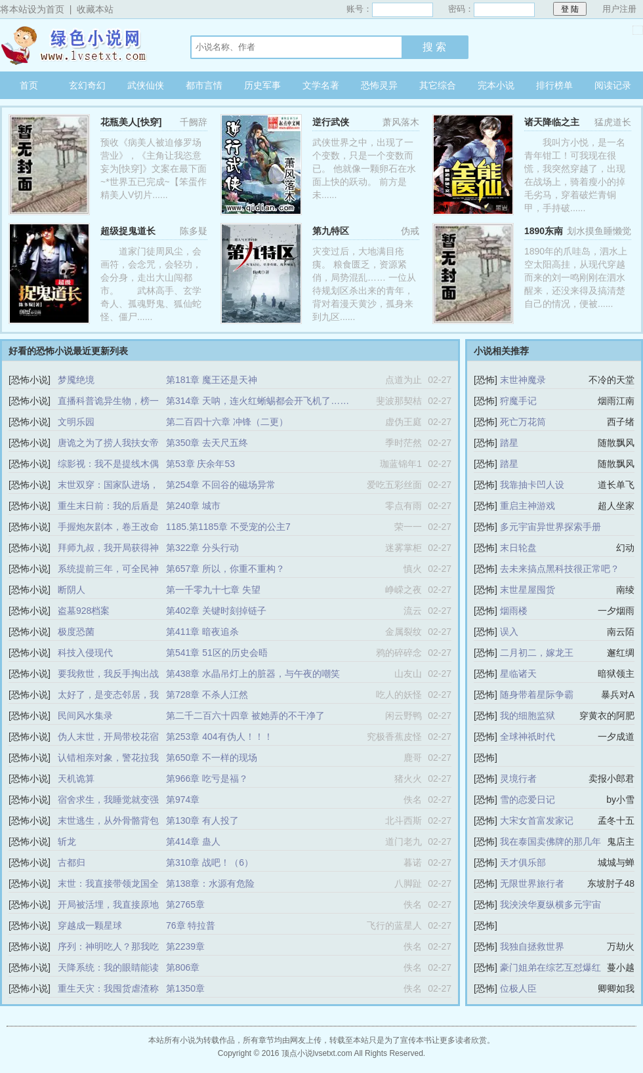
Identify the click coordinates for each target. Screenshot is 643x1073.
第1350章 (185, 988)
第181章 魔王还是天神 (211, 380)
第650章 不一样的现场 (211, 757)
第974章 (182, 799)
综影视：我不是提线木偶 (108, 463)
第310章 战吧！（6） (209, 862)
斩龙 (67, 841)
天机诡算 (76, 778)
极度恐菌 (76, 631)
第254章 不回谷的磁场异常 (221, 484)
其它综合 (437, 85)
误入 (509, 631)
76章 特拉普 (190, 925)
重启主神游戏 (527, 505)
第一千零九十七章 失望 (213, 589)
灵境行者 (518, 778)
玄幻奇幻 (87, 85)
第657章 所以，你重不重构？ (225, 568)
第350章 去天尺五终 (207, 442)
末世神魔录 (523, 380)
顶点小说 (82, 45)
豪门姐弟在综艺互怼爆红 (550, 967)
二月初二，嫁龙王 (536, 652)
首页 (29, 85)
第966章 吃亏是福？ (207, 778)
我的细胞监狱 (527, 715)
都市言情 (204, 85)
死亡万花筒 (523, 421)
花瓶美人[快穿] (130, 122)
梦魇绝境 (76, 380)
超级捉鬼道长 (128, 231)
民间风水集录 (85, 715)
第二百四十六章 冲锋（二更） (227, 421)
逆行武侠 (330, 122)
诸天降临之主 (551, 122)
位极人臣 (518, 988)
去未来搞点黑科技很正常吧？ (559, 568)
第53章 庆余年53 (200, 463)
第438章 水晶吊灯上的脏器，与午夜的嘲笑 (253, 673)
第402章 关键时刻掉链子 (216, 610)
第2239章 (185, 946)
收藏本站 (95, 9)
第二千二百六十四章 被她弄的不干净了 (245, 715)
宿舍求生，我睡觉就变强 (108, 799)
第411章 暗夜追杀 (202, 631)
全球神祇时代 (527, 736)
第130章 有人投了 (202, 820)
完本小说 (496, 85)
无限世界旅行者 (532, 883)
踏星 (509, 442)
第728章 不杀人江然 (207, 694)
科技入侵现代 (85, 652)
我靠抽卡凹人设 (532, 484)
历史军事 (262, 85)
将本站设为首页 (32, 9)
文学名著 (320, 85)
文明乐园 (76, 421)
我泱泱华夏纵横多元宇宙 (550, 904)
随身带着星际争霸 (536, 694)
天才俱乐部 (523, 862)
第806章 (182, 967)
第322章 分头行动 (202, 547)
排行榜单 (554, 85)
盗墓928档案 (84, 610)
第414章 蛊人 (193, 841)
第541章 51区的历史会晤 (217, 652)
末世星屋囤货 (527, 589)
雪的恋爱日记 (527, 799)
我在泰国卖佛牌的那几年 (550, 841)
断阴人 (71, 589)
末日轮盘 (518, 547)
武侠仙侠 (145, 85)
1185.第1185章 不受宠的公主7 (228, 526)
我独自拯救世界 (532, 946)
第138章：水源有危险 (210, 883)
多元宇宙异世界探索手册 (550, 526)
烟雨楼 (514, 610)
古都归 (71, 862)
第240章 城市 (193, 505)
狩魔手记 (518, 400)
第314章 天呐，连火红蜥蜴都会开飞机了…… (257, 400)
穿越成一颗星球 (90, 925)
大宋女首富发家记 (536, 820)
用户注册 (619, 9)
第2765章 (185, 904)
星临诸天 (518, 673)
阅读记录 (612, 85)
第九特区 (330, 231)
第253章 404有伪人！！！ (219, 736)
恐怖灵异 (379, 85)
